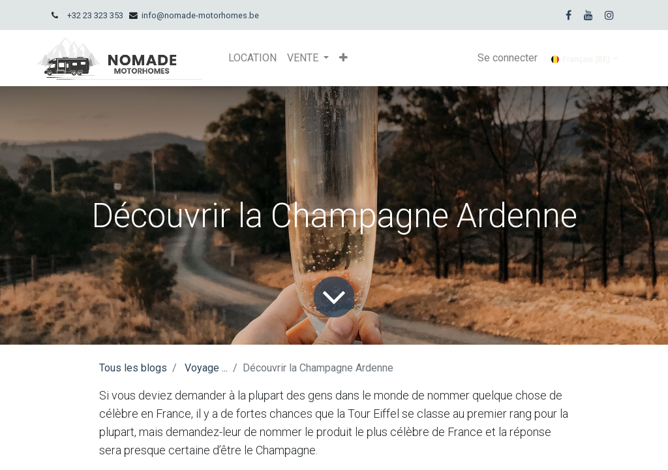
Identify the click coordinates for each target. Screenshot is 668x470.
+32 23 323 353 (95, 15)
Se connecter (508, 58)
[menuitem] (252, 58)
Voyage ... (206, 368)
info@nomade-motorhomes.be (200, 15)
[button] (343, 58)
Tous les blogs (133, 368)
